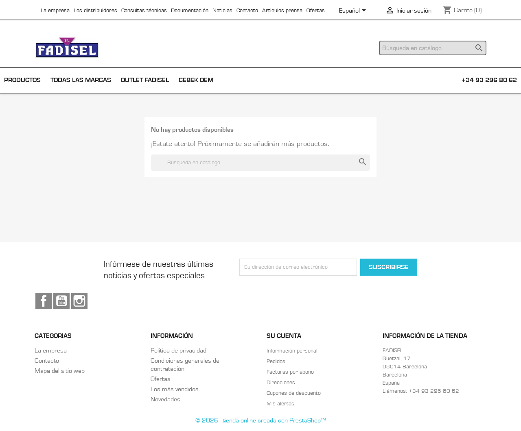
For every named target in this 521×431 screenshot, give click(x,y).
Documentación (189, 10)
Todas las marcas (80, 80)
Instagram (79, 301)
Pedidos (276, 361)
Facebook (43, 301)
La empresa (55, 10)
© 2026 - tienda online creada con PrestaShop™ (260, 420)
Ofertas (315, 10)
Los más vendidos (175, 389)
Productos (22, 80)
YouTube (61, 301)
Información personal (292, 351)
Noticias (222, 10)
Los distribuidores (95, 10)
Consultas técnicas (144, 10)
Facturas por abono (290, 372)
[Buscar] (432, 48)
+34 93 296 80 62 (489, 80)
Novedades (165, 399)
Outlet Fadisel (145, 80)
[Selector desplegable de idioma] (354, 11)
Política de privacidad (178, 350)
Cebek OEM (196, 80)
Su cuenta (284, 336)
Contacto (247, 10)
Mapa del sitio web (60, 371)
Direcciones (281, 382)
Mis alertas (280, 404)
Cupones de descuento (294, 393)
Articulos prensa (282, 10)
